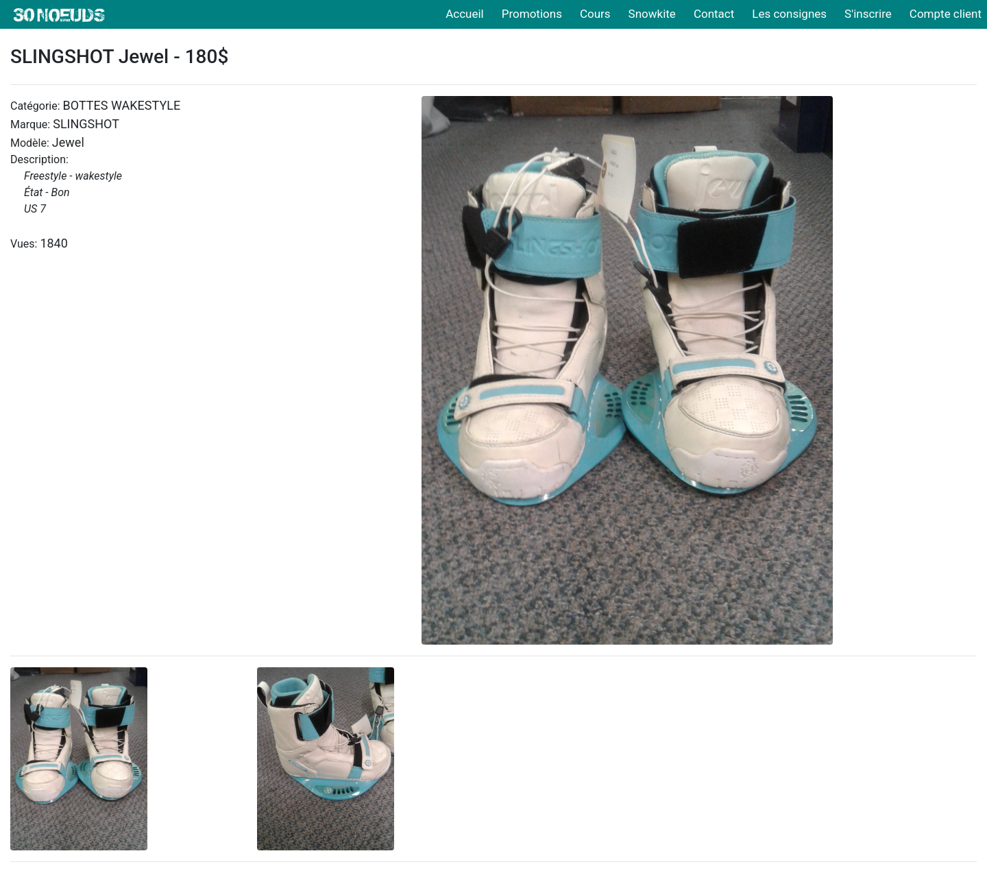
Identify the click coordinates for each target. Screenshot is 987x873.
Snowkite (652, 14)
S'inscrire (868, 14)
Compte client (946, 14)
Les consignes (789, 14)
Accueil (465, 14)
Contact (714, 14)
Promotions (532, 14)
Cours (595, 14)
